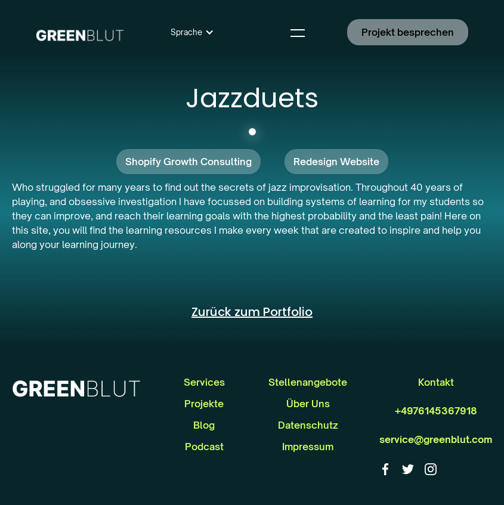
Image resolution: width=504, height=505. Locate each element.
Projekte (204, 404)
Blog (204, 425)
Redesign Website (336, 162)
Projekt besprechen (407, 32)
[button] (192, 32)
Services (204, 382)
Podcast (204, 447)
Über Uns (308, 404)
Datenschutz (308, 425)
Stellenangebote (307, 382)
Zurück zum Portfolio (252, 312)
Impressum (307, 447)
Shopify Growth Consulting (188, 162)
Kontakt (436, 382)
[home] (79, 32)
